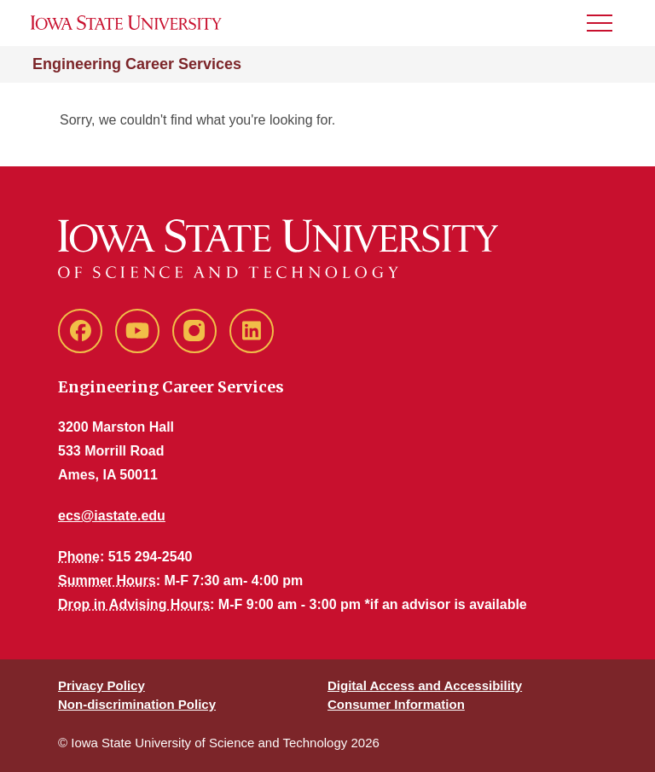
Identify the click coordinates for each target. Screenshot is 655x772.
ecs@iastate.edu (111, 515)
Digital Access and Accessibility (425, 685)
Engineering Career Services (136, 64)
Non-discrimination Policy (137, 704)
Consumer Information (396, 704)
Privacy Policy (101, 685)
